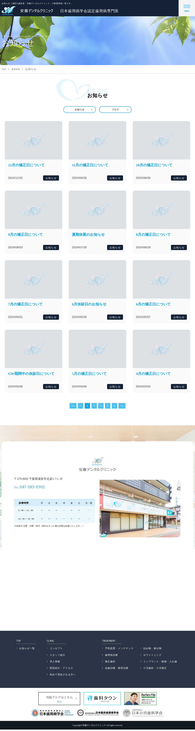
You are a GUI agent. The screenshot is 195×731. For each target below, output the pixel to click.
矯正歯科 (110, 663)
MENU (187, 9)
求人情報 (55, 663)
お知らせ (79, 110)
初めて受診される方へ (63, 676)
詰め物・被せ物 (152, 650)
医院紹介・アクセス (61, 669)
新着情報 (18, 69)
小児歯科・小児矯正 (155, 669)
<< (72, 407)
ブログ (115, 110)
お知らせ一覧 (27, 650)
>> (122, 407)
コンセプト (56, 650)
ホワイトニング (152, 656)
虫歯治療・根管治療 (116, 669)
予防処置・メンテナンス (119, 650)
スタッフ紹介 (57, 656)
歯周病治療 (111, 656)
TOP (4, 69)
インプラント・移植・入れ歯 (160, 663)
